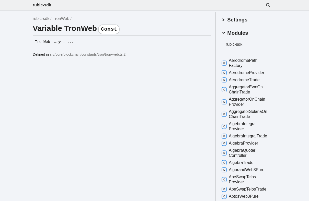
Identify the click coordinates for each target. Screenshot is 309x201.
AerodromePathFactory (240, 62)
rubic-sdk (42, 5)
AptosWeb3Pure (240, 196)
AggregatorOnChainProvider (244, 101)
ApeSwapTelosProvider (239, 179)
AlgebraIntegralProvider (239, 126)
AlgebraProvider (240, 143)
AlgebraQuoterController (239, 152)
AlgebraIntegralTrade (245, 135)
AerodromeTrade (241, 79)
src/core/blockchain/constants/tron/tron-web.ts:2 (87, 54)
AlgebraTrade (238, 162)
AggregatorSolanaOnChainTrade (245, 114)
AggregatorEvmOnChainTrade (243, 89)
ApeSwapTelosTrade (244, 189)
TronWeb (61, 18)
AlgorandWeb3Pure (243, 169)
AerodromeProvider (243, 72)
